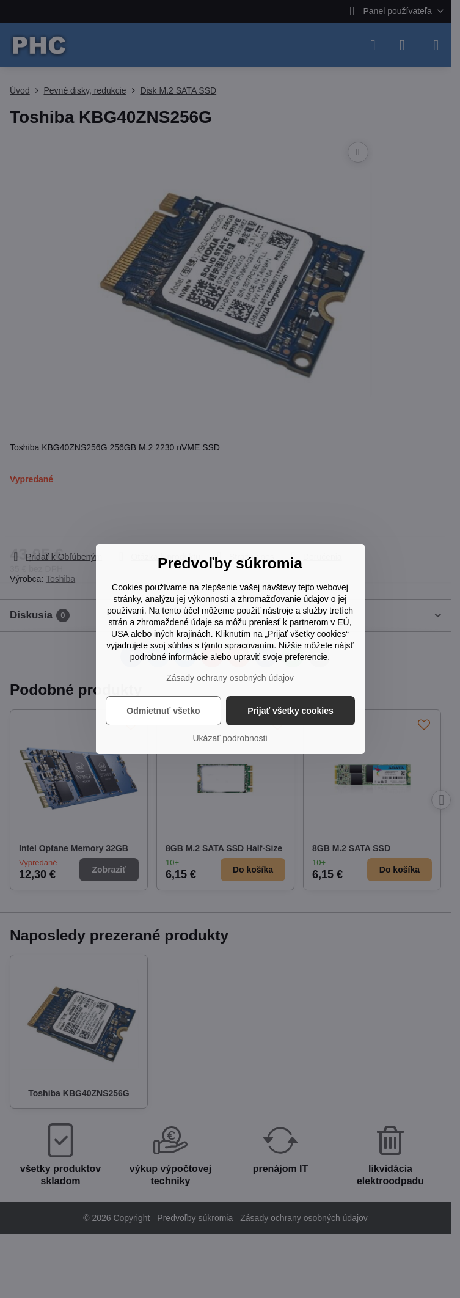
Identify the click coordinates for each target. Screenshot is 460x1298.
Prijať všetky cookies (290, 711)
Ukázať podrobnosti (230, 738)
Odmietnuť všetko (163, 711)
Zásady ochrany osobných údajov (230, 678)
